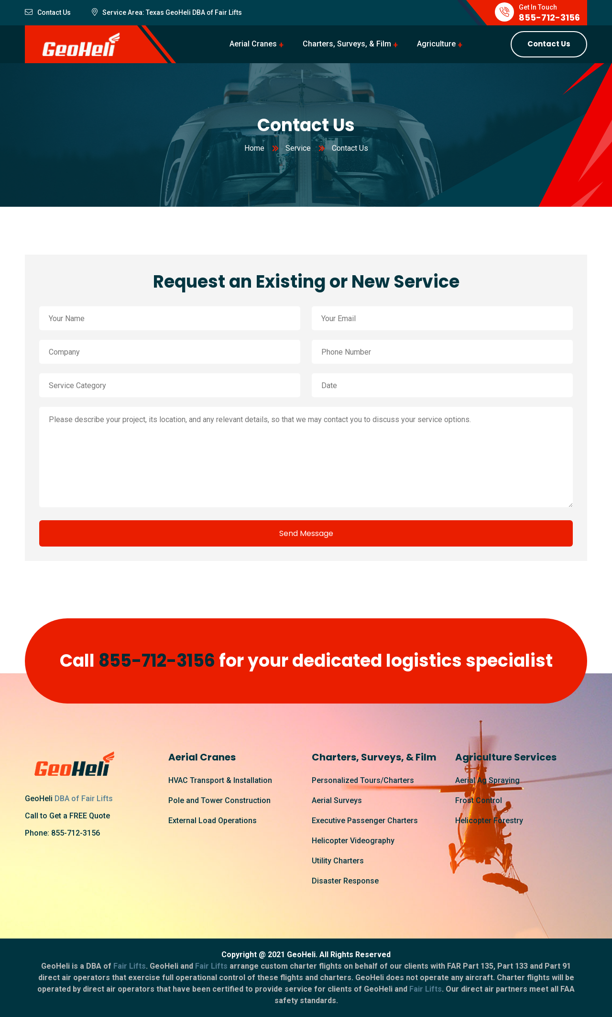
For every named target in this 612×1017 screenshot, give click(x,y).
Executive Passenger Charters (365, 820)
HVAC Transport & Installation (220, 780)
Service (298, 148)
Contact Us (548, 44)
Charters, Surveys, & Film (347, 43)
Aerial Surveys (337, 800)
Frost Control (478, 800)
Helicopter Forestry (489, 820)
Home (254, 148)
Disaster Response (345, 880)
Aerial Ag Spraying (487, 780)
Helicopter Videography (353, 840)
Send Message (306, 533)
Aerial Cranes (253, 43)
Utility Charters (338, 860)
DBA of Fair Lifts (84, 798)
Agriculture (436, 43)
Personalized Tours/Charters (363, 780)
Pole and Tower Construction (219, 800)
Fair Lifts (227, 12)
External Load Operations (212, 820)
